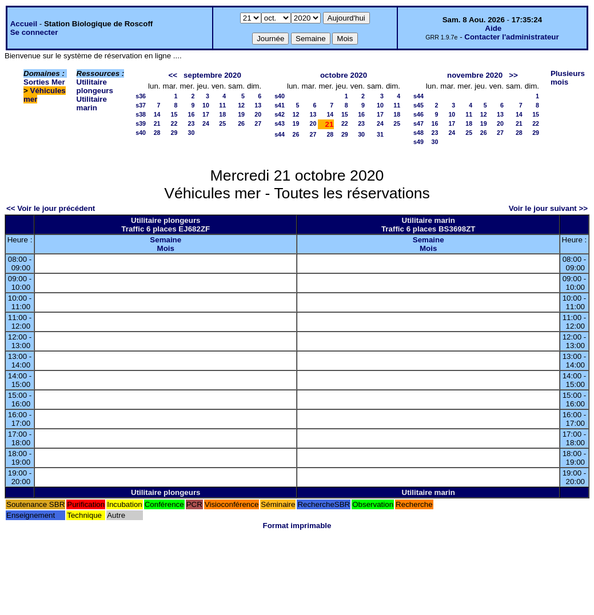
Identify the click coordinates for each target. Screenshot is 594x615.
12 (241, 105)
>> (513, 75)
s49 (418, 141)
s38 (140, 114)
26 (241, 123)
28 (157, 132)
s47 (418, 123)
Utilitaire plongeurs (95, 86)
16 (191, 114)
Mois (165, 248)
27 (257, 123)
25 (222, 123)
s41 (279, 105)
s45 (418, 105)
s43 (279, 123)
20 (257, 114)
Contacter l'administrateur (511, 37)
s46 (418, 114)
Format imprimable (297, 525)
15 (174, 114)
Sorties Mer (44, 82)
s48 (418, 132)
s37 (140, 105)
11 (222, 105)
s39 (140, 123)
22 (174, 123)
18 (222, 114)
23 (191, 123)
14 (157, 114)
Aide (493, 28)
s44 (279, 134)
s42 (279, 114)
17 (205, 114)
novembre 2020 (475, 75)
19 (241, 114)
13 (257, 105)
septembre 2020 (212, 75)
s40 (140, 132)
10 (205, 105)
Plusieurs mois (568, 77)
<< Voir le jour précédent (50, 208)
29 (174, 132)
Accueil (23, 23)
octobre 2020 (343, 75)
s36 (140, 96)
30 (191, 132)
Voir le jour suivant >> (548, 208)
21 (157, 123)
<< (172, 75)
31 (380, 134)
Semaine (165, 239)
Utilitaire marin (92, 103)
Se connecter (34, 32)
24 (205, 123)
